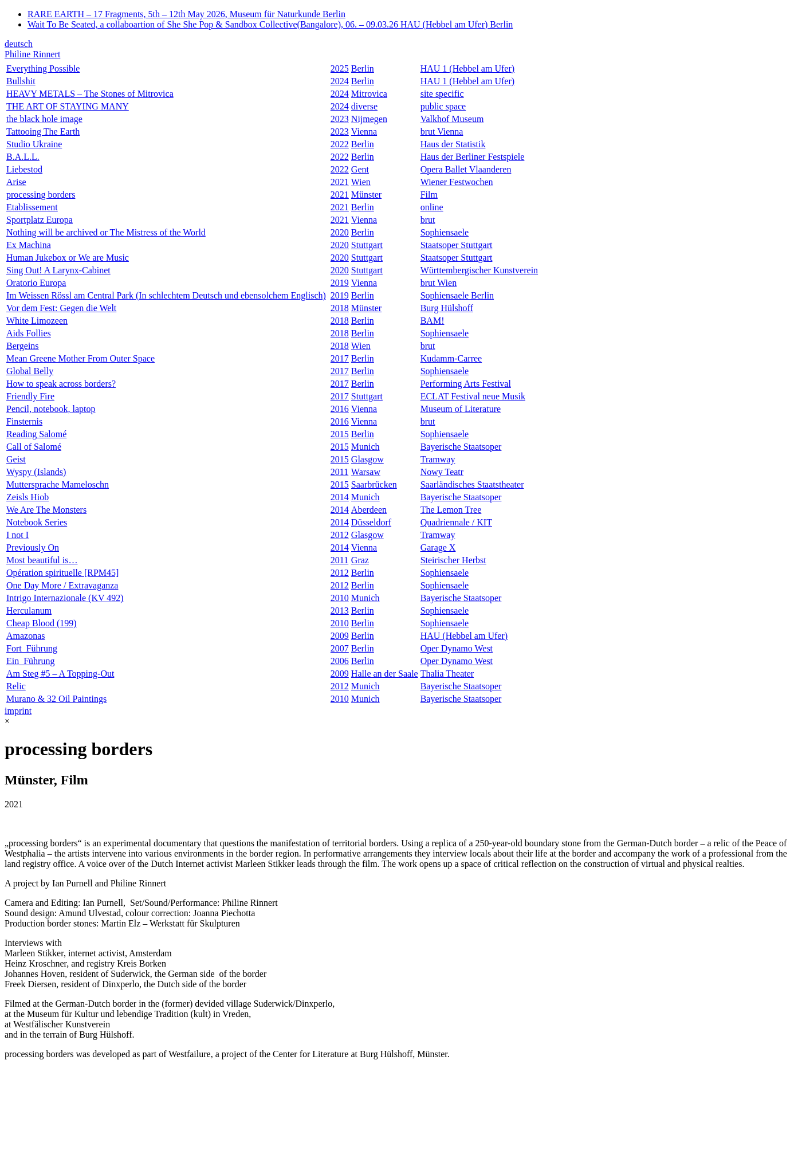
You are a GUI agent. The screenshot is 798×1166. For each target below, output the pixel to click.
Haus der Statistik (453, 144)
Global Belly (29, 371)
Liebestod (24, 169)
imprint (18, 711)
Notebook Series (36, 522)
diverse (364, 106)
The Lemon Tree (451, 510)
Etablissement (32, 207)
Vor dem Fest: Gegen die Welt (61, 308)
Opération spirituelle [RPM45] (62, 573)
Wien (361, 182)
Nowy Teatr (441, 472)
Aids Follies (28, 333)
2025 (340, 68)
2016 (340, 409)
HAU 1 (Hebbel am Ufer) (467, 68)
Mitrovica (369, 94)
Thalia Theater (447, 673)
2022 (340, 144)
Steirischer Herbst (453, 560)
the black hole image (44, 119)
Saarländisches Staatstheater (472, 484)
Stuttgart (367, 245)
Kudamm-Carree (451, 358)
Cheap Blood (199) (41, 623)
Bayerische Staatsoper (461, 447)
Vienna (364, 131)
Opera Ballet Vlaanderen (466, 169)
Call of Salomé (33, 447)
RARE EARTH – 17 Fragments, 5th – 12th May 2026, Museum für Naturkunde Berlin (186, 14)
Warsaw (365, 472)
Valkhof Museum (452, 119)
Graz (360, 560)
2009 (340, 636)
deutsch (19, 44)
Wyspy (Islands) (36, 472)
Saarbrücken (374, 484)
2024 (340, 81)
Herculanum (29, 610)
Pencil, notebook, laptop (51, 409)
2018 (340, 308)
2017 (340, 358)
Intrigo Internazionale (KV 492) (65, 598)
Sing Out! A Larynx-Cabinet (58, 270)
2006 (340, 661)
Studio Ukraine (34, 144)
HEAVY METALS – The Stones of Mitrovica (90, 94)
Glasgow (367, 459)
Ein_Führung (30, 661)
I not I (17, 535)
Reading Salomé (36, 434)
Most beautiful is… (41, 560)
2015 (340, 434)
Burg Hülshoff (446, 308)
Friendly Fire (30, 396)
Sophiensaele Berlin (457, 295)
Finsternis (24, 421)
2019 (340, 283)
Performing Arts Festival (465, 383)
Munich (365, 447)
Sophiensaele (444, 232)
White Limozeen (37, 320)
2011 (339, 472)
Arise (16, 182)
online (431, 207)
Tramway (437, 459)
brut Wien (438, 283)
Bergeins (22, 346)
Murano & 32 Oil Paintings (56, 699)
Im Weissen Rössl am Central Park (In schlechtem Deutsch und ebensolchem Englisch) (166, 295)
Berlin (362, 68)
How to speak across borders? (61, 383)
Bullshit (21, 81)
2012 (340, 535)
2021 (340, 182)
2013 (340, 610)
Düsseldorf (371, 522)
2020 (340, 232)
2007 (340, 648)
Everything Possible (43, 68)
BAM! (432, 320)
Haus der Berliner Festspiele (472, 157)
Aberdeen (369, 510)
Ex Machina (28, 245)
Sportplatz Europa (39, 220)
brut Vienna (441, 131)
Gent (360, 169)
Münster (366, 194)
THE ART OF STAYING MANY (67, 106)
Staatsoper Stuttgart (456, 245)
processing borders (40, 194)
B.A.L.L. (23, 157)
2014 (340, 497)
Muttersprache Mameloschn (57, 484)
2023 (340, 119)
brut (427, 220)
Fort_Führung (31, 648)
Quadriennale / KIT (456, 522)
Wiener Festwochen (456, 182)
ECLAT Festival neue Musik (472, 396)
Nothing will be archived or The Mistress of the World (106, 232)
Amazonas (25, 636)
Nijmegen (369, 119)
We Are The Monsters (46, 510)
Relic (16, 686)
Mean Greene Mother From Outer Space (80, 358)
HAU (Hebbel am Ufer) (464, 636)
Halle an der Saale (384, 673)
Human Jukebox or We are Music (67, 257)
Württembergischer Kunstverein (479, 270)
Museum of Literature (460, 409)
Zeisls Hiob (27, 497)
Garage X (438, 547)
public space (443, 106)
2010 (340, 598)
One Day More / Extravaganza (62, 585)
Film (429, 194)
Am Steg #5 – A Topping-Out (60, 673)
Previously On (32, 547)
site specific (442, 94)
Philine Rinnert (32, 54)
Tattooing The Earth (43, 131)
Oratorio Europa (36, 283)
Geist (16, 459)
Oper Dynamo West (456, 648)
